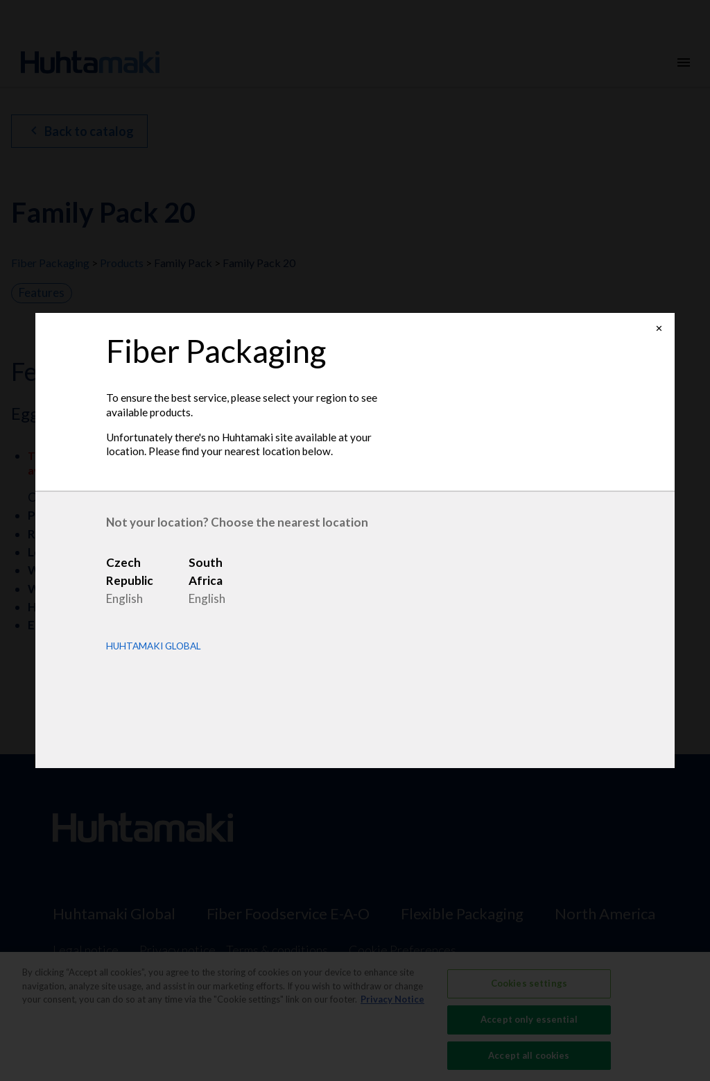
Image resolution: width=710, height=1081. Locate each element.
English (124, 598)
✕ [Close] (659, 328)
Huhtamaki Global (153, 646)
